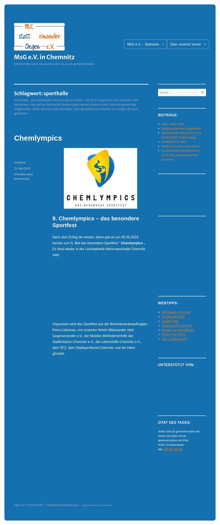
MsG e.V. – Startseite (143, 44)
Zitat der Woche (173, 449)
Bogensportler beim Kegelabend (181, 128)
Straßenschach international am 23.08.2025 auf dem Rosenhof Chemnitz (180, 155)
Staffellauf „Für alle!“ (173, 141)
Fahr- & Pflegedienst (174, 338)
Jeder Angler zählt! (172, 124)
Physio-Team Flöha (173, 334)
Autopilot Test (170, 321)
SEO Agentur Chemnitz (176, 312)
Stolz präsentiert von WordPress (97, 505)
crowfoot (20, 162)
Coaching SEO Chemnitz (177, 325)
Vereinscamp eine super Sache (180, 146)
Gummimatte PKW (173, 316)
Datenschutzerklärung (62, 505)
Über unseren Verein (185, 44)
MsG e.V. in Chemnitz (44, 57)
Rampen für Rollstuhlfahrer (178, 330)
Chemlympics (38, 138)
